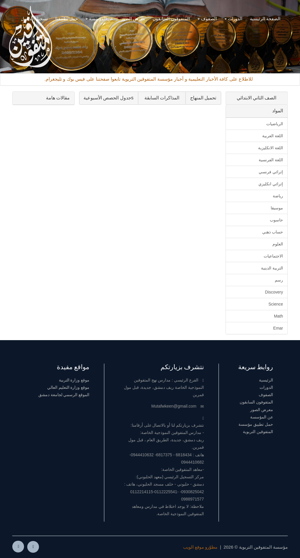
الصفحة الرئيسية (265, 18)
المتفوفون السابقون (256, 402)
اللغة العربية (272, 135)
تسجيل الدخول (34, 18)
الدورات (233, 18)
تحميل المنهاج (203, 97)
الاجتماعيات (273, 256)
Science (275, 304)
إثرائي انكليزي (270, 184)
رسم (279, 280)
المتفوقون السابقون (171, 18)
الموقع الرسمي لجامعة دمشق (64, 394)
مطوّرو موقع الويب (200, 547)
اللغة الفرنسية (271, 159)
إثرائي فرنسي (271, 171)
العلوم (277, 244)
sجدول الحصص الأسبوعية (108, 97)
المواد (277, 110)
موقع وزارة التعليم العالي (68, 387)
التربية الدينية (272, 268)
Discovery (274, 292)
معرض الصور (133, 18)
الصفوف (207, 18)
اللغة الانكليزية (270, 147)
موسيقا (277, 208)
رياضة (278, 196)
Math (278, 316)
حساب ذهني (272, 232)
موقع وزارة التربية (74, 380)
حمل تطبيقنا (66, 18)
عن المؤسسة (100, 18)
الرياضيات (274, 123)
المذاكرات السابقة (161, 97)
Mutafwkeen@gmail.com (174, 406)
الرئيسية (266, 380)
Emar (278, 328)
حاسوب (276, 220)
